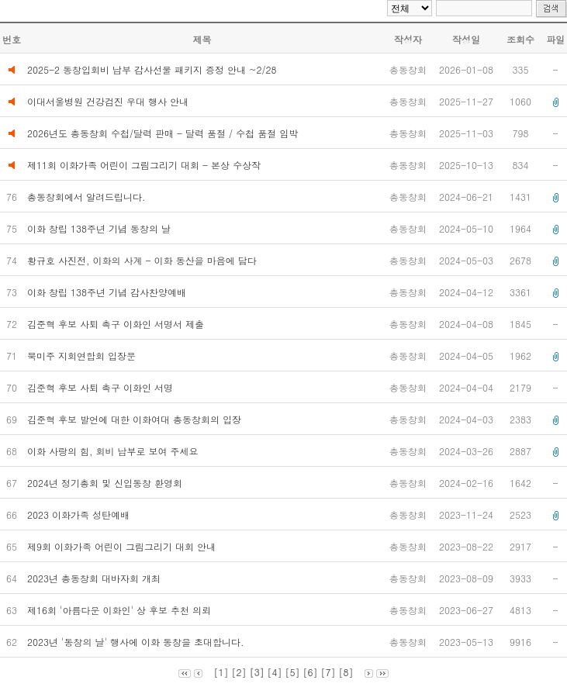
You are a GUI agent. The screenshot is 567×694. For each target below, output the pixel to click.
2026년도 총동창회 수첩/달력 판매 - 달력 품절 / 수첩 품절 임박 (162, 133)
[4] (274, 671)
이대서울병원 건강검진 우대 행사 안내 (107, 101)
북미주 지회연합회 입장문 (83, 355)
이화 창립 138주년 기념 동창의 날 (100, 228)
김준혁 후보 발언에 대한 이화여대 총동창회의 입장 (135, 419)
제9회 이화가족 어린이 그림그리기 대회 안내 (123, 546)
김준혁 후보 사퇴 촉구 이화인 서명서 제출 (117, 323)
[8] (346, 671)
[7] (328, 671)
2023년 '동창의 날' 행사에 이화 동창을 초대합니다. (137, 641)
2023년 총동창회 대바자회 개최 (97, 578)
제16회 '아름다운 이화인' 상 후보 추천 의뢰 (120, 609)
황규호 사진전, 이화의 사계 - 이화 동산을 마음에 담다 (143, 260)
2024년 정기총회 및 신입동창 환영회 (106, 482)
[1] (220, 671)
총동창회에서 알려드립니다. (88, 196)
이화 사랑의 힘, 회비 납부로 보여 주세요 (114, 450)
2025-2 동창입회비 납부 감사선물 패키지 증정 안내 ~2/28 (152, 69)
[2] (238, 671)
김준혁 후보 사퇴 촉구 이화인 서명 (101, 387)
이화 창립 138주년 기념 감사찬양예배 (108, 292)
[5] (292, 671)
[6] (310, 671)
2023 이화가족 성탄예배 (80, 514)
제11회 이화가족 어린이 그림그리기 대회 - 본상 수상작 (144, 164)
